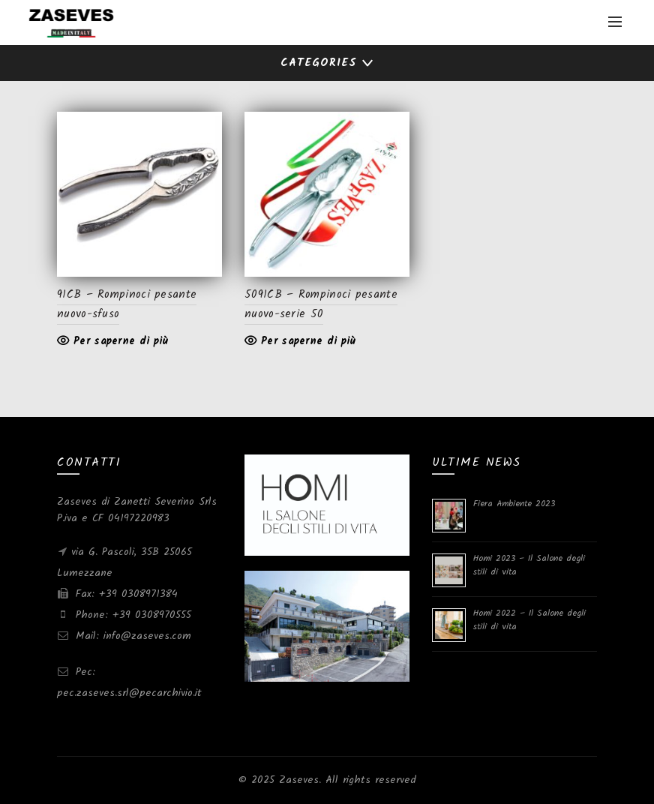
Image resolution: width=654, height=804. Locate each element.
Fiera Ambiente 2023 (514, 503)
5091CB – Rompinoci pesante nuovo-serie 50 (321, 304)
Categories (318, 63)
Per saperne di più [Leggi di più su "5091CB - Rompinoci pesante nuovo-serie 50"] (308, 341)
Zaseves (299, 780)
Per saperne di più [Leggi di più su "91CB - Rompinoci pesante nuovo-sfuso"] (121, 341)
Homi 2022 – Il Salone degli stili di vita (529, 620)
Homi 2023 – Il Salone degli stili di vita (529, 565)
